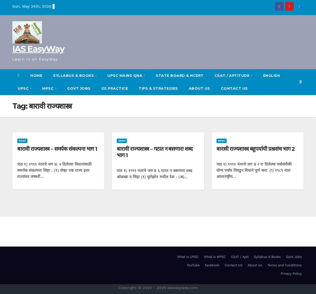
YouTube (193, 265)
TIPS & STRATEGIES (158, 88)
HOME (36, 75)
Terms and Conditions (284, 265)
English (271, 75)
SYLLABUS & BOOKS (74, 75)
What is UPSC (188, 257)
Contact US (234, 88)
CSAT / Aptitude (233, 75)
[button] (300, 82)
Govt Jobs (79, 88)
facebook (212, 265)
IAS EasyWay (38, 49)
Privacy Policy (291, 273)
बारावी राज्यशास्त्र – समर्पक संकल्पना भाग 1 (57, 149)
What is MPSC (215, 257)
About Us (199, 88)
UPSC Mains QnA (125, 75)
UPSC (24, 88)
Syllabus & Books (267, 257)
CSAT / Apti (240, 257)
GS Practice (114, 88)
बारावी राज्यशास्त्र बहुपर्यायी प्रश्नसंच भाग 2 (256, 149)
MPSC (48, 88)
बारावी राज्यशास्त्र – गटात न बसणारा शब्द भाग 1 (154, 152)
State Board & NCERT (180, 75)
